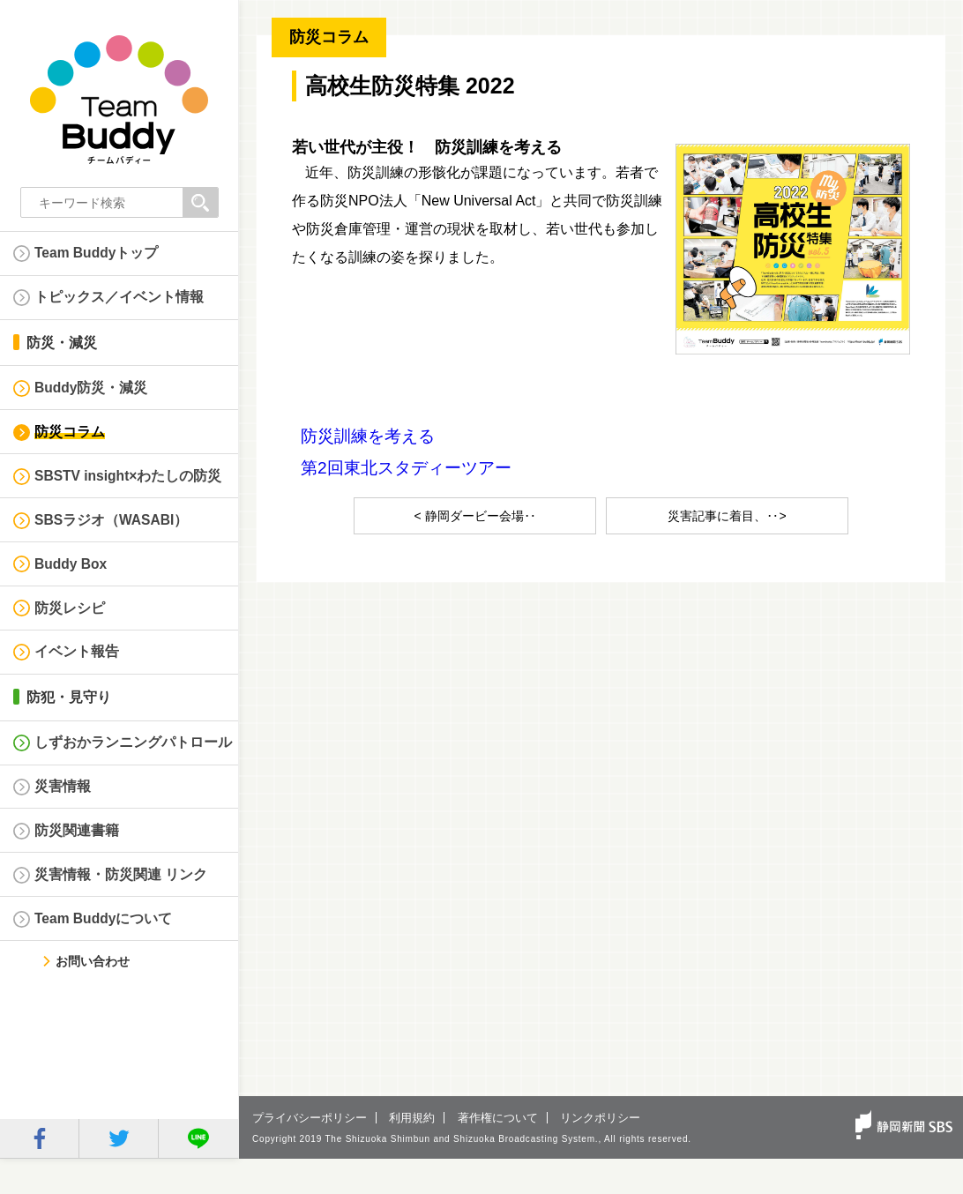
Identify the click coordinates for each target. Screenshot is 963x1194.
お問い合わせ (90, 997)
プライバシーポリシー (309, 1153)
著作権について (498, 1153)
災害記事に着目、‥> (727, 516)
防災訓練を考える (368, 436)
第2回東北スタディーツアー (406, 468)
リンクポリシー (600, 1153)
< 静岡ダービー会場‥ (474, 516)
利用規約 (412, 1153)
